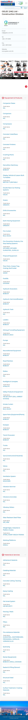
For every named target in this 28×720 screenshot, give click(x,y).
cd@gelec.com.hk (7, 33)
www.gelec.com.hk (7, 51)
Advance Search (25, 8)
